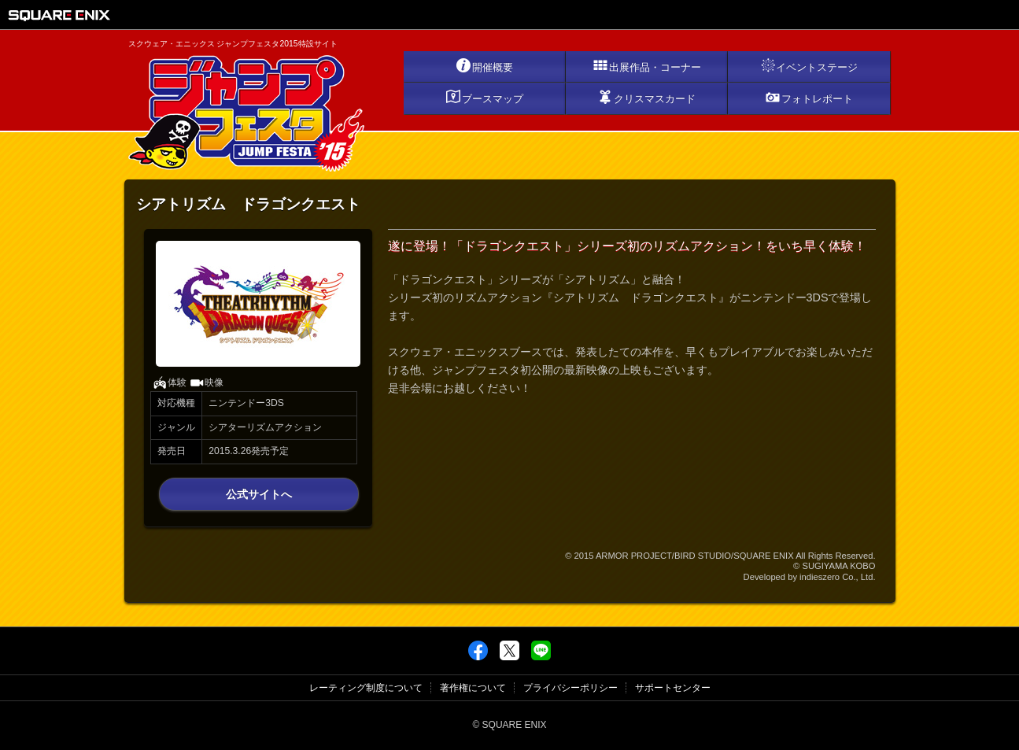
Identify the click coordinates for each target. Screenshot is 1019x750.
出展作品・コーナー (647, 65)
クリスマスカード (646, 97)
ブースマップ (484, 97)
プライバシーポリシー (570, 687)
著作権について (473, 687)
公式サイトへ (259, 494)
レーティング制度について (366, 687)
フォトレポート (809, 97)
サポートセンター (673, 687)
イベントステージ (809, 65)
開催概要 (484, 65)
